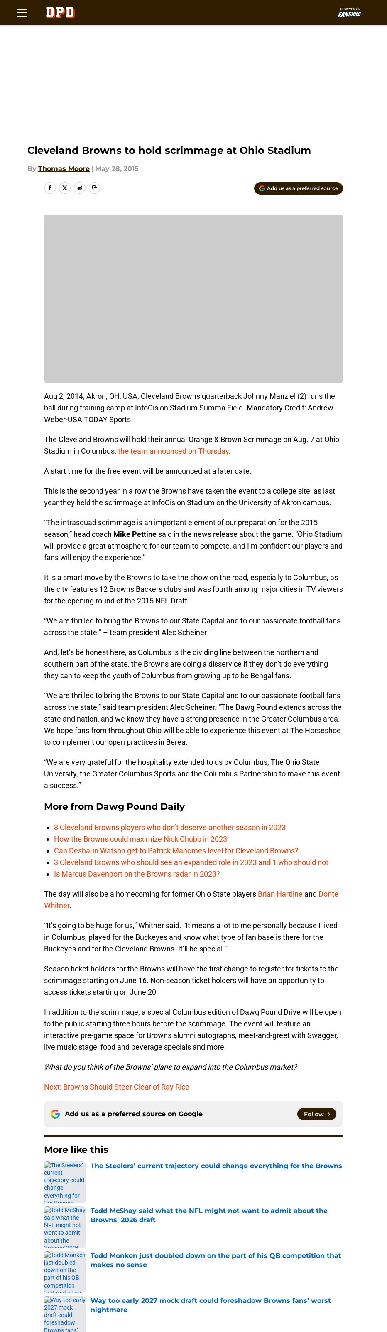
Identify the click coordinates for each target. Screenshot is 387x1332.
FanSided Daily (139, 1248)
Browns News (92, 1175)
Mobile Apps (77, 1248)
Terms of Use (79, 1264)
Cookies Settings (142, 1279)
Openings (130, 1233)
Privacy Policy (274, 1248)
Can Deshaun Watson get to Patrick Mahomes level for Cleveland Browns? (176, 850)
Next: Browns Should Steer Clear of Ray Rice (116, 1086)
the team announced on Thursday (173, 451)
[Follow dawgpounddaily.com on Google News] (316, 1114)
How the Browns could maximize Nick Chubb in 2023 (140, 839)
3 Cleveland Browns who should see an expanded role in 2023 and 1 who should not (191, 862)
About (67, 1233)
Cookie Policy (137, 1264)
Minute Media (60, 1301)
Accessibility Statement (291, 1264)
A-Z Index (73, 1279)
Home (53, 1175)
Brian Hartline (280, 894)
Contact (197, 1233)
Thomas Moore (64, 169)
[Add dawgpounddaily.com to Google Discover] (298, 188)
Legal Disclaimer (211, 1264)
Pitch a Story (204, 1248)
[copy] (94, 188)
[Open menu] (22, 12)
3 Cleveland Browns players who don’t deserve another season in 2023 (170, 827)
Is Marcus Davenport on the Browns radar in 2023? (137, 874)
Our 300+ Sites (276, 1233)
